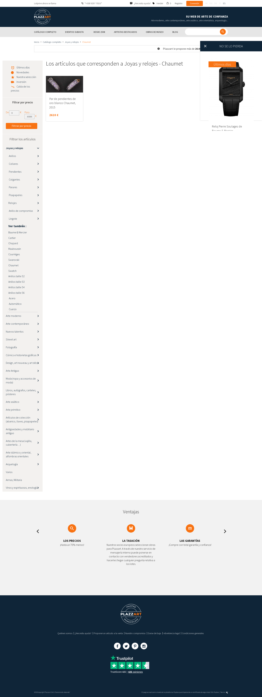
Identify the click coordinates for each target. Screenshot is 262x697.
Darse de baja (154, 633)
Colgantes (14, 179)
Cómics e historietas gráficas (21, 355)
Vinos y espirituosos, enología (22, 487)
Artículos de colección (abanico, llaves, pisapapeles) (22, 419)
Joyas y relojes (72, 41)
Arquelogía (12, 464)
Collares (13, 163)
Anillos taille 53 (16, 281)
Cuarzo (12, 309)
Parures (12, 187)
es (224, 3)
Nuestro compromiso (135, 633)
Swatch (12, 270)
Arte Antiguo (12, 370)
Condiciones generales (193, 633)
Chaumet (13, 265)
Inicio (36, 41)
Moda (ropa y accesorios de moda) (21, 380)
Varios (9, 472)
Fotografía (11, 347)
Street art (11, 339)
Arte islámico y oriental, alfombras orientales (18, 454)
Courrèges (14, 254)
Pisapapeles (15, 195)
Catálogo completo (52, 41)
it (220, 3)
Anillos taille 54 (16, 287)
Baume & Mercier (17, 232)
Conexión (194, 3)
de (215, 3)
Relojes (12, 203)
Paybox (216, 692)
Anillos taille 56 (16, 292)
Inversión (21, 81)
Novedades (23, 72)
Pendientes (14, 171)
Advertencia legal (171, 633)
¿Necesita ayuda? (83, 633)
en (211, 3)
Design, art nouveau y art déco (22, 362)
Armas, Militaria (14, 480)
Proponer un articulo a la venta (108, 633)
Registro (178, 3)
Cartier (12, 238)
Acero (11, 298)
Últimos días (23, 67)
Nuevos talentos (14, 331)
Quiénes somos (64, 633)
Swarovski (13, 259)
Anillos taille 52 (16, 276)
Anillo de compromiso (20, 210)
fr (206, 3)
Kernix (224, 692)
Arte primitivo (13, 409)
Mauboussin (14, 248)
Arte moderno (13, 315)
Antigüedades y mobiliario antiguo (20, 431)
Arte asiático (12, 401)
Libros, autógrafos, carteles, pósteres (21, 392)
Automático (15, 303)
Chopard (13, 243)
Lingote (12, 218)
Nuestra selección (26, 77)
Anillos (12, 156)
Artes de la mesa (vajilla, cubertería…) (19, 442)
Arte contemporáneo (17, 323)
